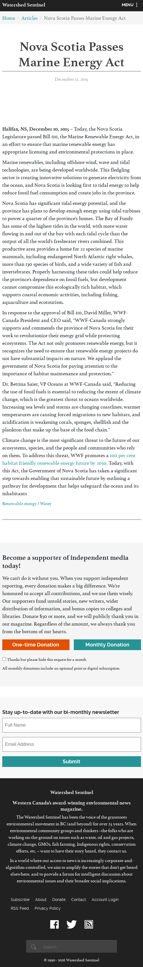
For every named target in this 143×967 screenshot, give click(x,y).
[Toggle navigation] (130, 5)
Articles (29, 19)
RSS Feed (20, 908)
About (41, 899)
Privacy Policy (48, 908)
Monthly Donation (107, 645)
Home (8, 19)
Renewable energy (19, 504)
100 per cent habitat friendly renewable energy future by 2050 (69, 460)
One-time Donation (35, 645)
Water (45, 504)
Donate (59, 899)
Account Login (105, 899)
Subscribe (20, 899)
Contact (78, 899)
